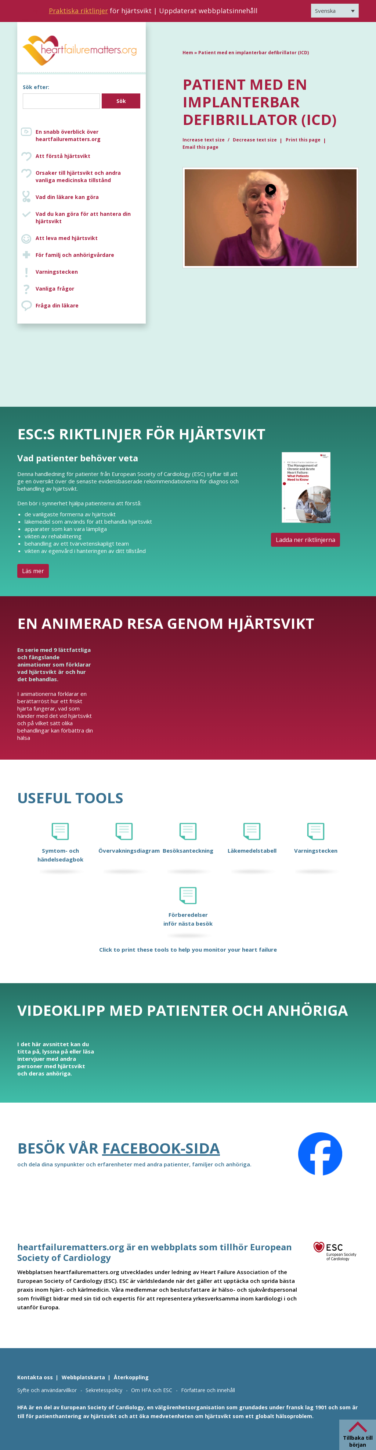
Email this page (200, 147)
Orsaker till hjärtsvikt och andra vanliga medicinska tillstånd (89, 176)
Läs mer (33, 571)
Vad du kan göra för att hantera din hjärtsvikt (83, 217)
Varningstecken (57, 271)
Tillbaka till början (358, 1441)
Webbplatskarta (83, 1377)
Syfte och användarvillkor (47, 1390)
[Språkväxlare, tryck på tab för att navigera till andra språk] (335, 11)
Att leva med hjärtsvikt (67, 238)
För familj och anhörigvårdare (75, 254)
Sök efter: (36, 87)
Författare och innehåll (208, 1390)
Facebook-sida (161, 1148)
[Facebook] (320, 1154)
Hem (187, 52)
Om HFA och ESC (151, 1390)
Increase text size (204, 140)
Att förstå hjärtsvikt (63, 155)
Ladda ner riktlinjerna (305, 540)
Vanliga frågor (55, 288)
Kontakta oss (35, 1377)
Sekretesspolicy (104, 1390)
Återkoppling (131, 1377)
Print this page (303, 140)
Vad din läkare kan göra (67, 196)
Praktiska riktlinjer (78, 10)
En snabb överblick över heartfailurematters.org (68, 135)
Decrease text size (255, 140)
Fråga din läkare (57, 305)
